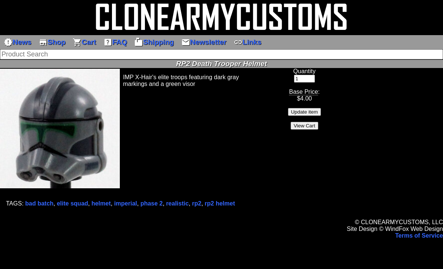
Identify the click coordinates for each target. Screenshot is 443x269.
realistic (177, 203)
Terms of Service (419, 235)
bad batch (39, 203)
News (17, 42)
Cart (84, 42)
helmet (101, 203)
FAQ (115, 42)
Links (247, 42)
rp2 (196, 203)
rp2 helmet (220, 203)
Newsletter (204, 42)
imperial (125, 203)
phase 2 (151, 203)
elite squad (72, 203)
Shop (52, 42)
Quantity (304, 71)
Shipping (154, 42)
